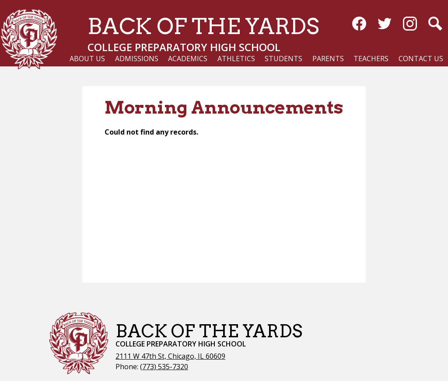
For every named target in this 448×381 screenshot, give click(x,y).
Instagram (409, 25)
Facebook (359, 25)
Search (435, 25)
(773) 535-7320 (164, 366)
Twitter (384, 25)
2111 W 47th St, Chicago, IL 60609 (170, 356)
